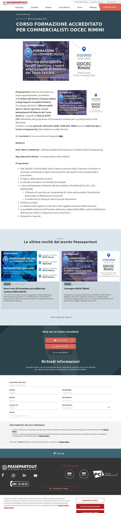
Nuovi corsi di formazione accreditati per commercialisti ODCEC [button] (24, 290)
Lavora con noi (97, 2)
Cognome (66, 390)
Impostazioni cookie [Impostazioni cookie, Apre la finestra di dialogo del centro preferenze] (90, 506)
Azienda (34, 7)
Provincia (67, 405)
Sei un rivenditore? (60, 352)
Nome (12, 390)
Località (13, 405)
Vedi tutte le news (61, 317)
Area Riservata (82, 2)
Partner (48, 7)
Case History (64, 7)
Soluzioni (19, 7)
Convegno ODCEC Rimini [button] (76, 288)
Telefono (67, 397)
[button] (60, 453)
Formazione (112, 2)
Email (12, 397)
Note (11, 412)
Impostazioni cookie (60, 488)
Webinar (93, 7)
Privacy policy (45, 495)
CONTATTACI (109, 7)
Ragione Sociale (17, 382)
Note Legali (77, 495)
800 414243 (62, 346)
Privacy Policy (44, 436)
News (79, 7)
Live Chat (63, 340)
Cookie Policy (62, 495)
